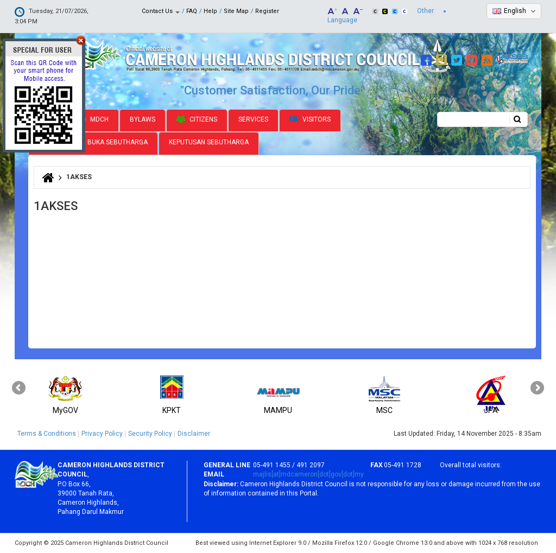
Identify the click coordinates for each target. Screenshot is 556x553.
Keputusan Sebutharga (209, 142)
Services (253, 119)
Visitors (310, 120)
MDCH (93, 119)
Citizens (196, 119)
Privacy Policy (102, 433)
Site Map (236, 11)
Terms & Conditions (46, 433)
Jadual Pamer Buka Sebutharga (93, 142)
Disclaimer (194, 433)
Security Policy (150, 433)
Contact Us (161, 11)
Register (267, 11)
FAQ (191, 11)
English (515, 11)
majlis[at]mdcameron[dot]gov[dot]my (308, 474)
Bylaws (142, 119)
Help (210, 11)
